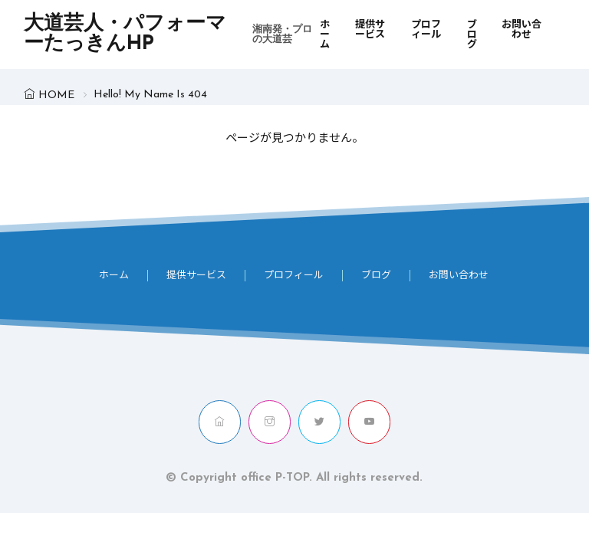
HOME (56, 95)
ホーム (325, 35)
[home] (220, 422)
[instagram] (269, 422)
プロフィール (426, 30)
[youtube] (369, 422)
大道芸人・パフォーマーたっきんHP (171, 34)
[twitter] (319, 422)
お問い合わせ (521, 30)
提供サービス (370, 30)
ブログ (472, 35)
